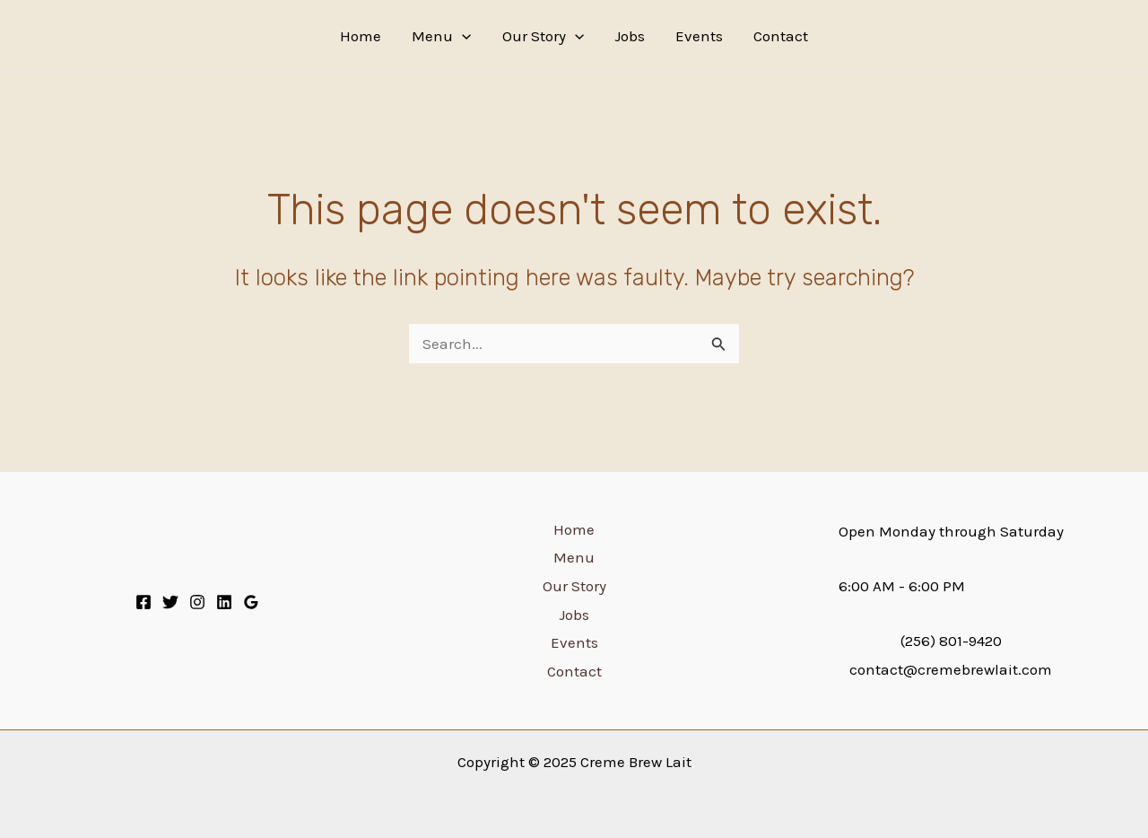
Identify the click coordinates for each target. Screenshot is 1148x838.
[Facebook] (143, 602)
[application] (462, 36)
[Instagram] (197, 602)
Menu (441, 36)
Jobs (629, 36)
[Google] (251, 602)
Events (699, 36)
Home (360, 36)
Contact (780, 36)
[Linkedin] (224, 602)
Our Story (543, 36)
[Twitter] (170, 602)
